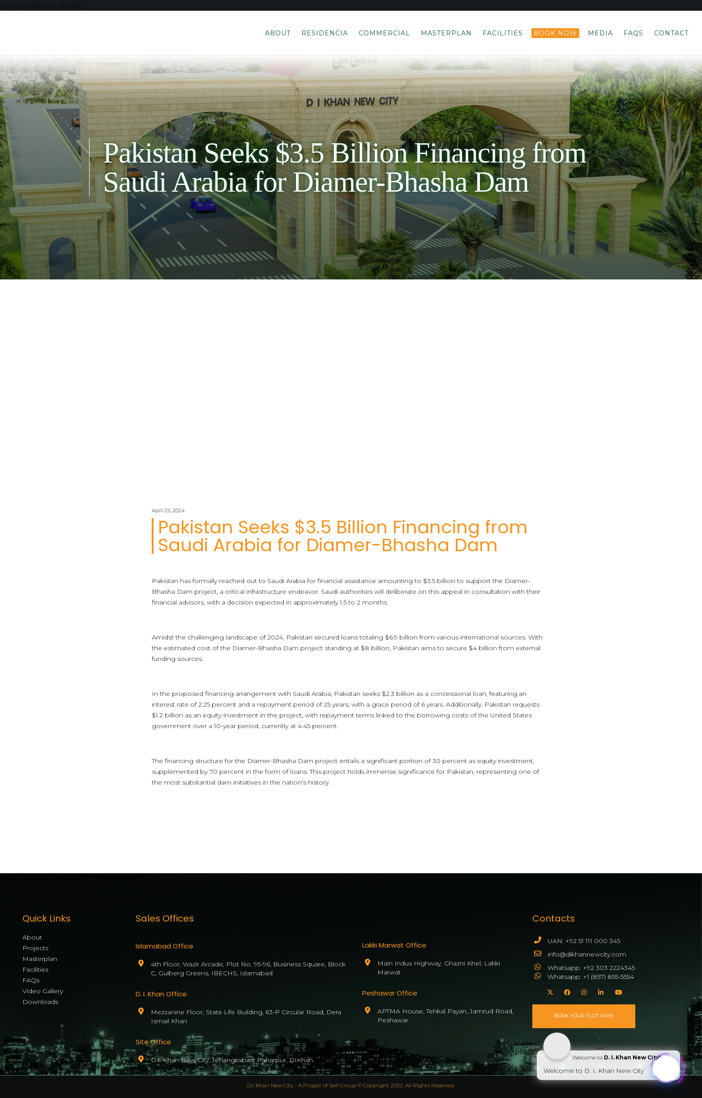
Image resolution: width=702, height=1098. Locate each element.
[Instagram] (583, 991)
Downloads (40, 1002)
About (32, 937)
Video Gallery (42, 991)
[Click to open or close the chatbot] (666, 1067)
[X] (549, 991)
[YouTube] (617, 991)
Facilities (35, 969)
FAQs (30, 980)
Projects (35, 948)
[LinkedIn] (600, 991)
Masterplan (39, 959)
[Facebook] (566, 991)
